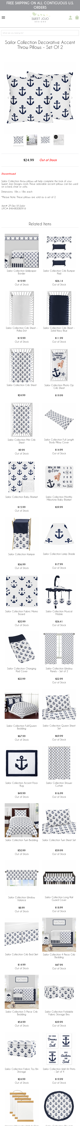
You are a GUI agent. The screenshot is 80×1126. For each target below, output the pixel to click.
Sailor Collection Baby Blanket (21, 497)
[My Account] (70, 17)
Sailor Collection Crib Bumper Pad (59, 272)
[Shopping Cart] (77, 18)
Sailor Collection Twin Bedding (21, 840)
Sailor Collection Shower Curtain (59, 784)
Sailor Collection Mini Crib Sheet (22, 441)
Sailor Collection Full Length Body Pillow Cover (59, 441)
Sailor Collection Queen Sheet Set (59, 727)
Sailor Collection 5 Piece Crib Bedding (22, 1013)
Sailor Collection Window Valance (21, 898)
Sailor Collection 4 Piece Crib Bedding (59, 956)
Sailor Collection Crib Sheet (22, 385)
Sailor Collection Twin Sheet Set (59, 840)
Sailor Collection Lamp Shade (59, 554)
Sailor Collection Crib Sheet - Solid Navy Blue (59, 329)
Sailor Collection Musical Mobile (59, 612)
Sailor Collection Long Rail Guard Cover (59, 898)
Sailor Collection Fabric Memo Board (21, 612)
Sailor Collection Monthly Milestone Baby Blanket (59, 498)
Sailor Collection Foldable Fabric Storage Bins (59, 1013)
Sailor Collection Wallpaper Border (21, 272)
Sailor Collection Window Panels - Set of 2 (59, 670)
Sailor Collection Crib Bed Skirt (21, 954)
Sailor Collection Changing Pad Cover (21, 670)
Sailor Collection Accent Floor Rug (21, 784)
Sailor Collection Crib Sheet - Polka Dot (22, 329)
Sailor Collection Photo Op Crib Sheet (59, 386)
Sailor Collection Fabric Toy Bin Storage (21, 1070)
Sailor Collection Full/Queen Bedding (22, 727)
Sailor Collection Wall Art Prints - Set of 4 (59, 1070)
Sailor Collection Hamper (21, 554)
